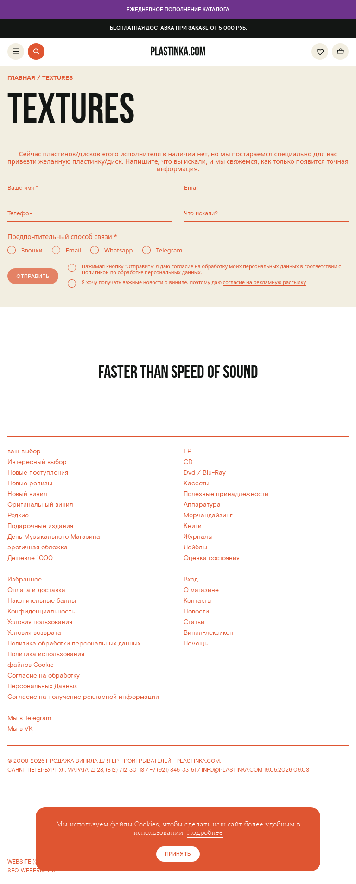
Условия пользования (39, 622)
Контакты (198, 601)
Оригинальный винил (40, 505)
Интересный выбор (37, 462)
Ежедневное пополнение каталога (178, 9)
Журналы (198, 537)
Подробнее (205, 832)
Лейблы (195, 547)
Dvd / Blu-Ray (205, 473)
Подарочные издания (40, 526)
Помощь (196, 643)
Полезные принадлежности (226, 494)
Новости (196, 611)
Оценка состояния (212, 558)
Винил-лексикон (208, 633)
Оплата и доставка (36, 590)
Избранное (24, 579)
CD (188, 462)
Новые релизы (29, 483)
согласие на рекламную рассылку (264, 281)
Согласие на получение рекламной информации (83, 697)
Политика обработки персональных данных (73, 643)
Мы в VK (20, 729)
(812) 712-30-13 (125, 770)
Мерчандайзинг (208, 515)
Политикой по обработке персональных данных (141, 272)
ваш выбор (24, 451)
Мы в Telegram (29, 718)
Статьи (194, 622)
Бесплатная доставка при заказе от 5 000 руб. (178, 28)
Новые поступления (37, 473)
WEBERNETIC (38, 870)
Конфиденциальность (41, 611)
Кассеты (197, 483)
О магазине (201, 590)
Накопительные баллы (41, 601)
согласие (182, 266)
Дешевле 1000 (30, 558)
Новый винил (27, 494)
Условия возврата (34, 633)
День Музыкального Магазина (53, 537)
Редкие (18, 515)
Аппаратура (202, 505)
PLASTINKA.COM (198, 761)
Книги (193, 526)
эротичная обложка (37, 547)
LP (187, 451)
